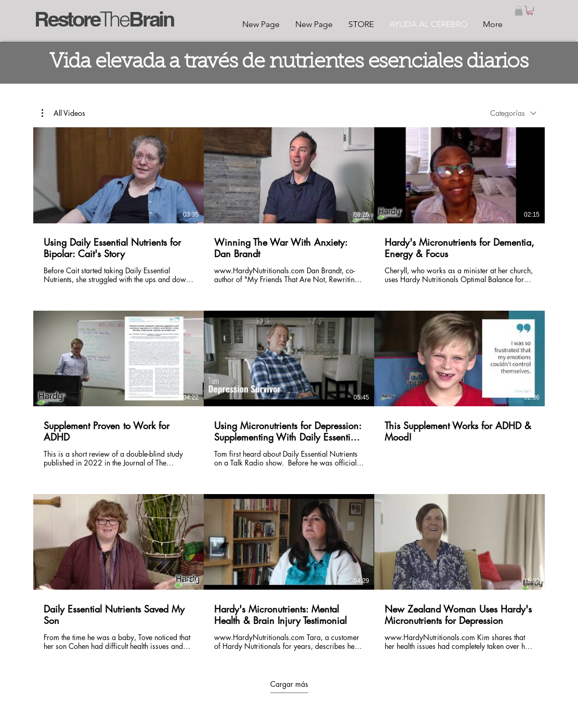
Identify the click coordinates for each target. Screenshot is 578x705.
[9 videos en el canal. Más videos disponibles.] (289, 389)
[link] (529, 10)
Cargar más (289, 683)
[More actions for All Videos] (63, 113)
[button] (519, 11)
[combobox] (513, 113)
